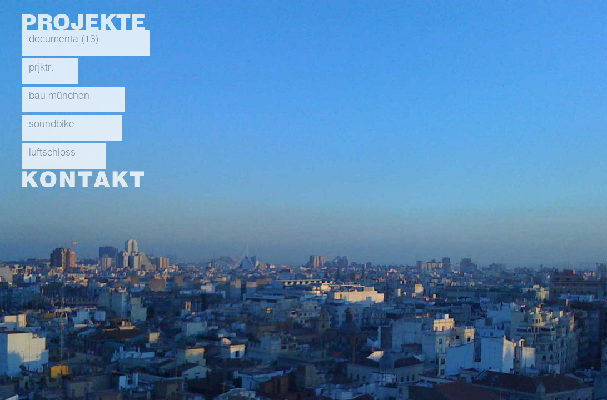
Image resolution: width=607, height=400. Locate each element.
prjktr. (41, 68)
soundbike (51, 124)
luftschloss (52, 153)
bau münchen (59, 96)
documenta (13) (64, 39)
